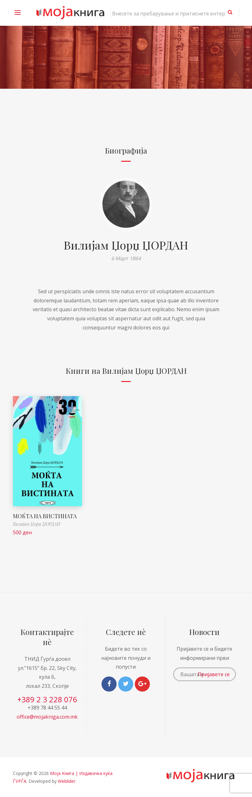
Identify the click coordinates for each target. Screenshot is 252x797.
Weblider (66, 781)
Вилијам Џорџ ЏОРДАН (126, 244)
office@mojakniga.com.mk (47, 716)
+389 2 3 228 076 (47, 699)
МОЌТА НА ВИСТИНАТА (45, 516)
